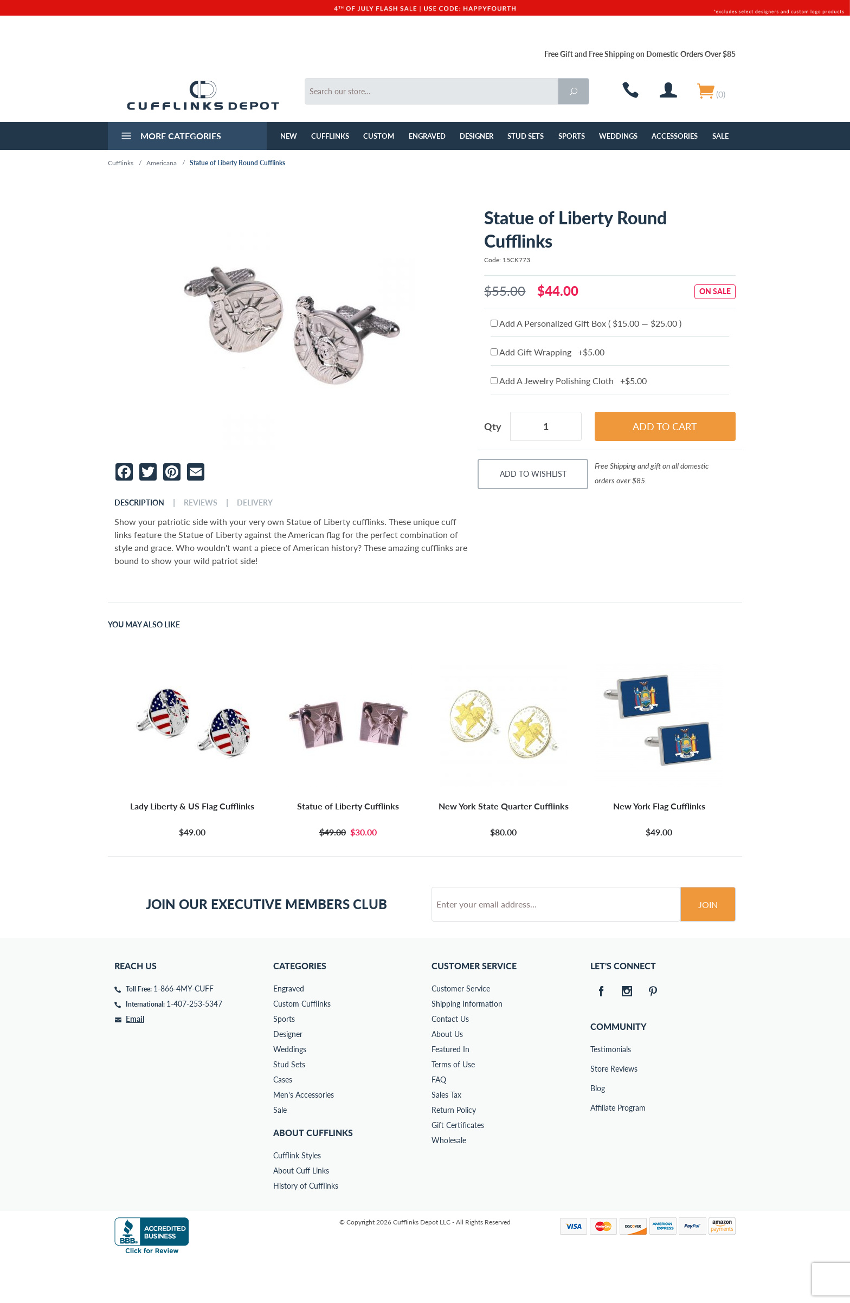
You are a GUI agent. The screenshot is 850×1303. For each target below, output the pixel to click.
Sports (571, 136)
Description (139, 502)
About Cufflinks (313, 1174)
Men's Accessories (303, 1135)
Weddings (618, 136)
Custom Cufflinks (302, 1044)
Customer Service (461, 1029)
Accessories (675, 136)
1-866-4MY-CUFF (183, 1029)
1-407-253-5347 (194, 1044)
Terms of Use (453, 1105)
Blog (597, 1129)
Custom (378, 136)
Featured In (450, 1090)
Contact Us (450, 1060)
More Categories (170, 137)
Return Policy (454, 1151)
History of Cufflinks (305, 1226)
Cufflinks (330, 136)
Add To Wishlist (533, 473)
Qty (492, 426)
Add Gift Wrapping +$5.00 (547, 352)
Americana (161, 163)
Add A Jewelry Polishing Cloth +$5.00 (569, 380)
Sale (720, 136)
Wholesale (449, 1181)
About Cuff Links (301, 1211)
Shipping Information (467, 1044)
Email (135, 1060)
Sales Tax (446, 1135)
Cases (282, 1120)
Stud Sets (525, 136)
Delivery (255, 502)
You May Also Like (144, 624)
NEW (288, 136)
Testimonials (598, 1090)
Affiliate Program (598, 1148)
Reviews (200, 502)
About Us (447, 1075)
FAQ (439, 1120)
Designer (476, 136)
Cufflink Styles (297, 1196)
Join (708, 946)
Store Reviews (598, 1109)
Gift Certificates (458, 1166)
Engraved (427, 136)
